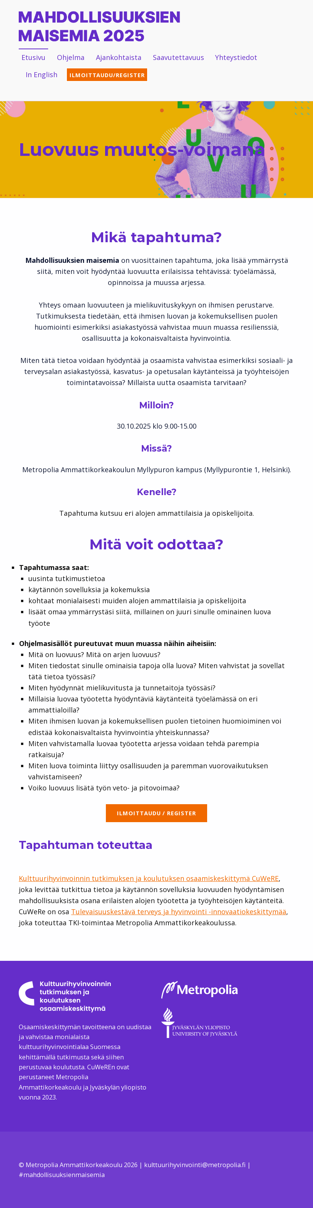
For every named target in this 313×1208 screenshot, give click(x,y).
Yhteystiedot (236, 57)
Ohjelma (70, 57)
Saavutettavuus (178, 57)
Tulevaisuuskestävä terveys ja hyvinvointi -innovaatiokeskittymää (178, 911)
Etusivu (33, 57)
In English (41, 74)
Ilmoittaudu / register (156, 813)
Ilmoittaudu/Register (107, 75)
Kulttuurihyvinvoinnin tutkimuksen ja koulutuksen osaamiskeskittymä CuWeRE (149, 878)
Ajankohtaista (118, 57)
